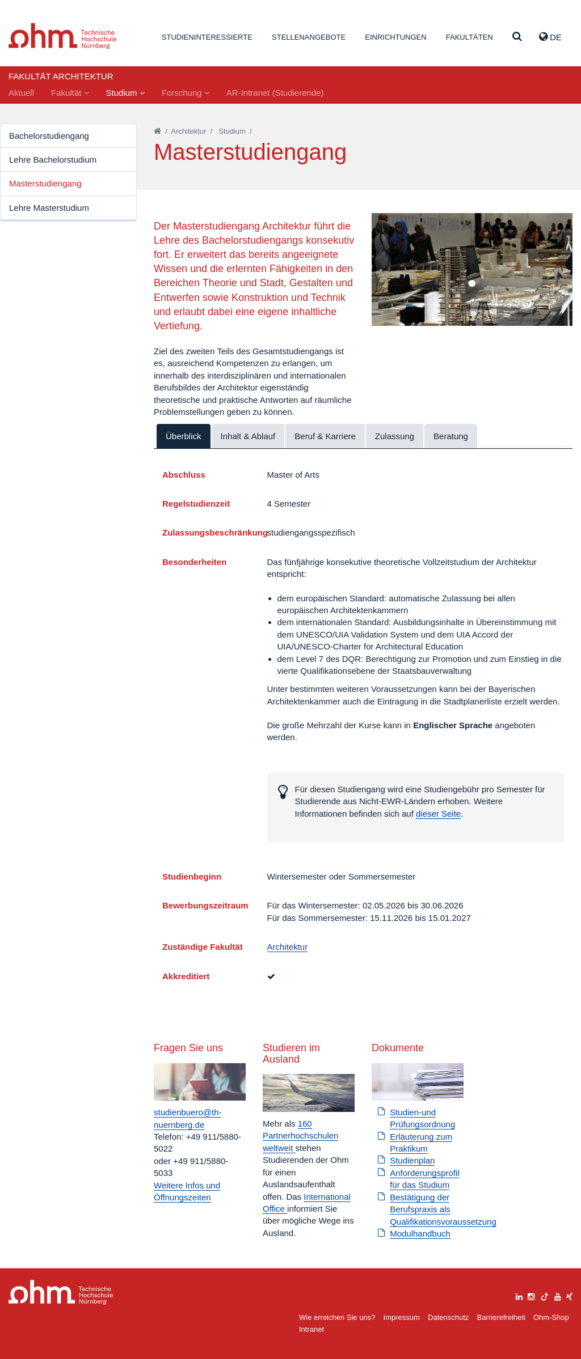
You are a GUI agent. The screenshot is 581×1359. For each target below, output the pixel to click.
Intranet (311, 1329)
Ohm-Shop (551, 1317)
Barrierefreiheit (501, 1317)
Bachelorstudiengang (49, 136)
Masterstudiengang (45, 183)
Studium (125, 92)
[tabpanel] (472, 269)
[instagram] (531, 1295)
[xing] (569, 1295)
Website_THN (63, 36)
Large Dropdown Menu (61, 1292)
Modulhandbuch (420, 1233)
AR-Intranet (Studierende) (275, 92)
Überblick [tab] (183, 436)
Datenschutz (448, 1317)
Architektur (188, 131)
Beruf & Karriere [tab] (325, 436)
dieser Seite (438, 813)
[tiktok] (544, 1295)
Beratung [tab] (450, 436)
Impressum (402, 1317)
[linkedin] (519, 1295)
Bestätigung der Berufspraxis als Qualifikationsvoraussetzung (443, 1209)
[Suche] (517, 37)
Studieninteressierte (207, 37)
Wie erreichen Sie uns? (337, 1317)
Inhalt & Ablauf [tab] (248, 436)
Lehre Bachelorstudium (52, 159)
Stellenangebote (309, 37)
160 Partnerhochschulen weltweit (300, 1136)
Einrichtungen (395, 37)
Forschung (185, 92)
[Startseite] (157, 131)
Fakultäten (469, 37)
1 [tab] (472, 284)
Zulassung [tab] (394, 436)
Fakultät (70, 92)
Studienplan (412, 1160)
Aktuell (21, 92)
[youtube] (557, 1295)
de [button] (550, 37)
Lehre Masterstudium (49, 208)
